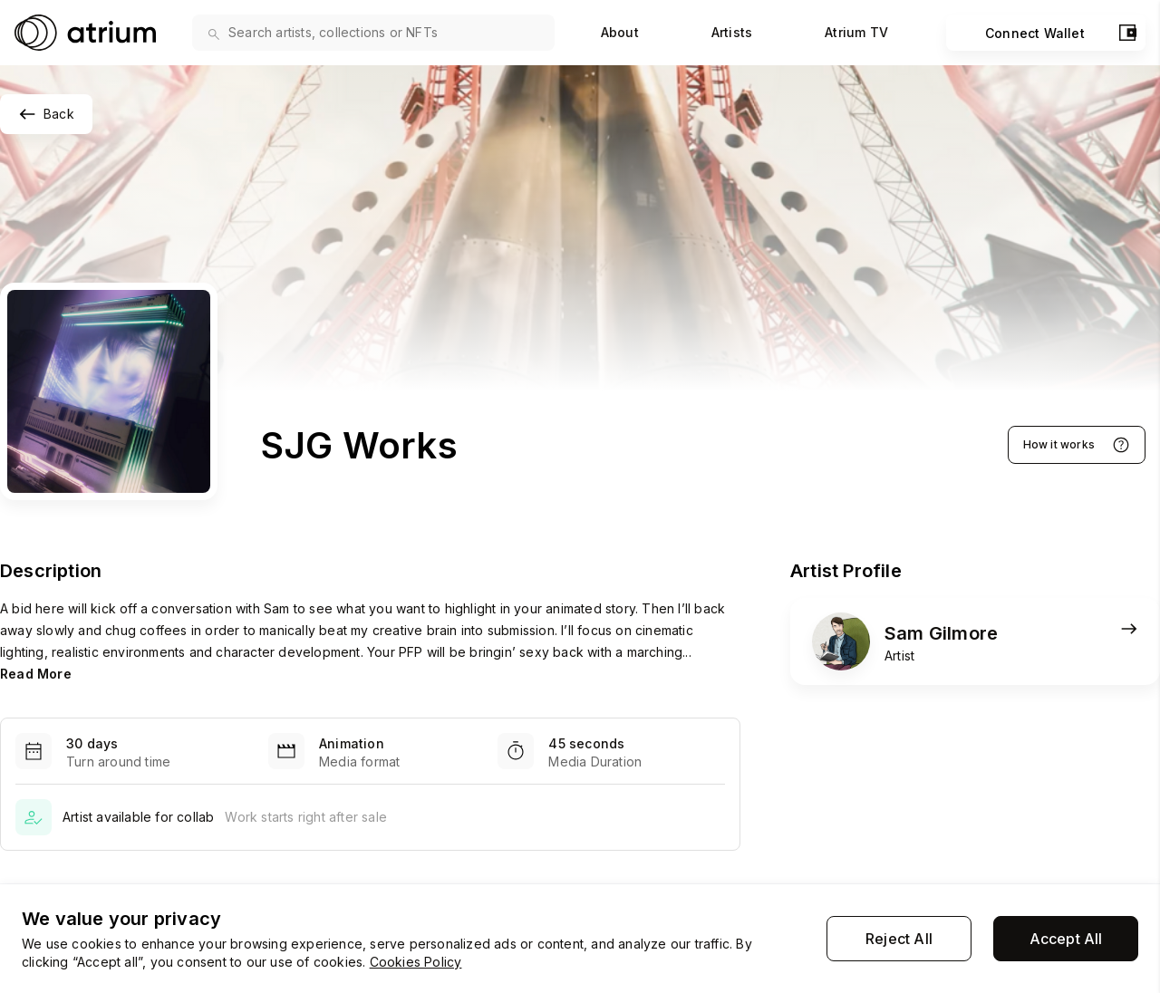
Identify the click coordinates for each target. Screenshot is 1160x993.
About (620, 32)
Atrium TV (856, 32)
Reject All (899, 939)
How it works (1076, 445)
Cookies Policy (416, 961)
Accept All (1066, 939)
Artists (731, 32)
